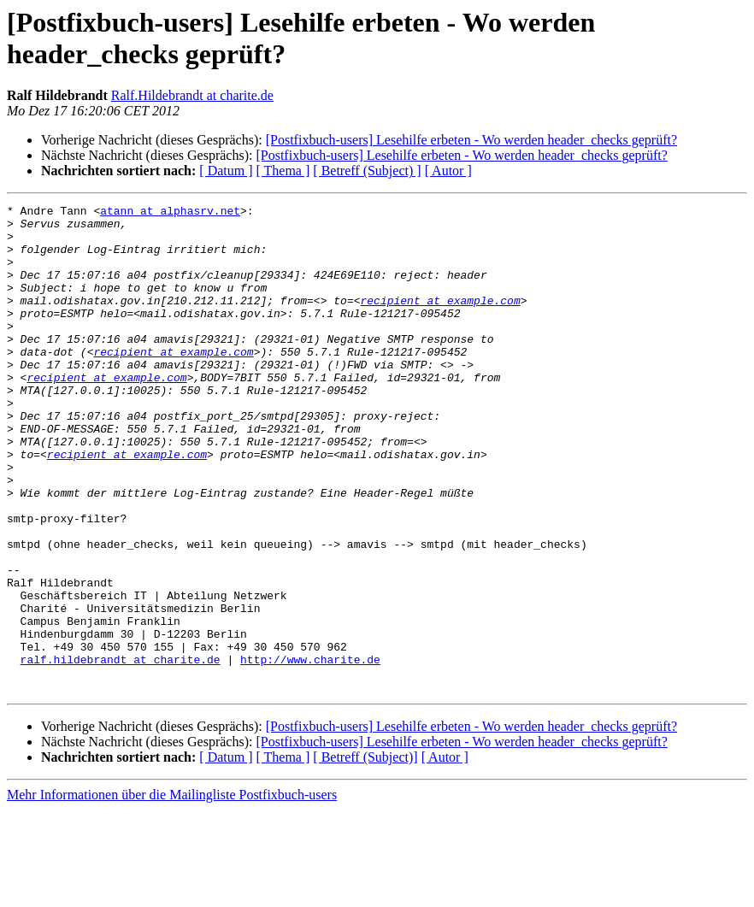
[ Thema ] (283, 170)
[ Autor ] (448, 170)
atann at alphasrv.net (170, 213)
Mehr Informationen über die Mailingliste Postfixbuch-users (172, 892)
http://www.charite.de (310, 751)
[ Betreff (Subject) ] (367, 170)
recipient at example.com (440, 320)
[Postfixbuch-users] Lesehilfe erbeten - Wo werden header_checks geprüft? (471, 140)
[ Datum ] (225, 170)
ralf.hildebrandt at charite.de (121, 751)
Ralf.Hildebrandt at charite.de (192, 95)
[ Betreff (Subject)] (365, 854)
